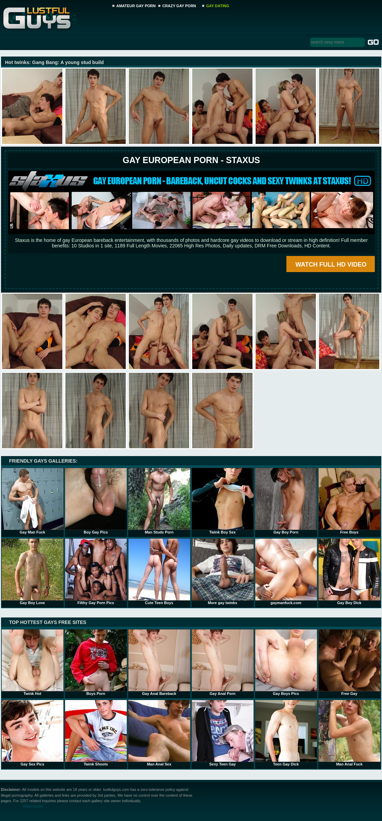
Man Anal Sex (159, 733)
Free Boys (349, 501)
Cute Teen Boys (159, 571)
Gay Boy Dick (349, 571)
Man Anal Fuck (349, 733)
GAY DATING (217, 6)
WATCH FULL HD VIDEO (330, 264)
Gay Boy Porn (286, 501)
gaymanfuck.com (286, 571)
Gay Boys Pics (286, 662)
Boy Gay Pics (96, 501)
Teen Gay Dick (286, 733)
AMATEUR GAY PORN (136, 6)
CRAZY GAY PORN (179, 6)
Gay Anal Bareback (159, 662)
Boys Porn (96, 662)
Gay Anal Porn (223, 662)
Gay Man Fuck (32, 501)
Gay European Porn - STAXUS (191, 160)
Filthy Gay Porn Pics (96, 571)
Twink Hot (32, 662)
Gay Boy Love (32, 571)
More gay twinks (223, 571)
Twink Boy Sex (223, 501)
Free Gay (349, 662)
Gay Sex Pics (32, 733)
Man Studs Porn (159, 501)
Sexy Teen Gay (223, 733)
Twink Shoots (96, 733)
